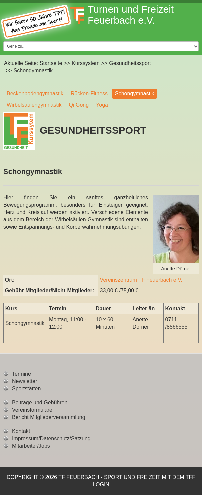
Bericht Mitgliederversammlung (48, 417)
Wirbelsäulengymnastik (34, 105)
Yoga (102, 105)
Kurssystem (86, 63)
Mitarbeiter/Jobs (31, 446)
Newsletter (24, 381)
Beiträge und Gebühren (39, 402)
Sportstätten (26, 388)
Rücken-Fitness (89, 93)
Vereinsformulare (32, 410)
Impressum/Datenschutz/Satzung (51, 438)
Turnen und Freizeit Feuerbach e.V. (131, 15)
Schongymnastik (134, 93)
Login (101, 484)
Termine (21, 374)
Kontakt (21, 431)
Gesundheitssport (130, 63)
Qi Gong (79, 105)
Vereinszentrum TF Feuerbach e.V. (141, 280)
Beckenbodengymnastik (35, 93)
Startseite (51, 63)
